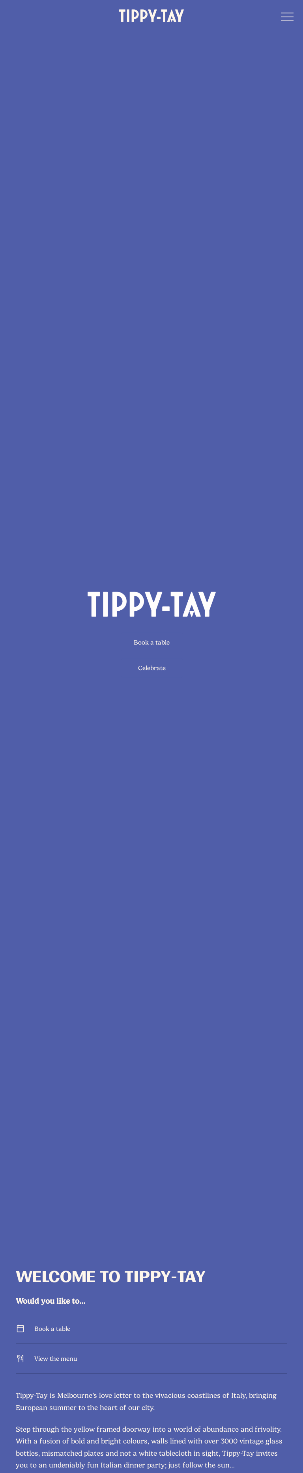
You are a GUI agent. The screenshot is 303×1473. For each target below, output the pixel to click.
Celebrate (151, 668)
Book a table (152, 642)
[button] (287, 19)
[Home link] (151, 15)
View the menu (151, 1358)
